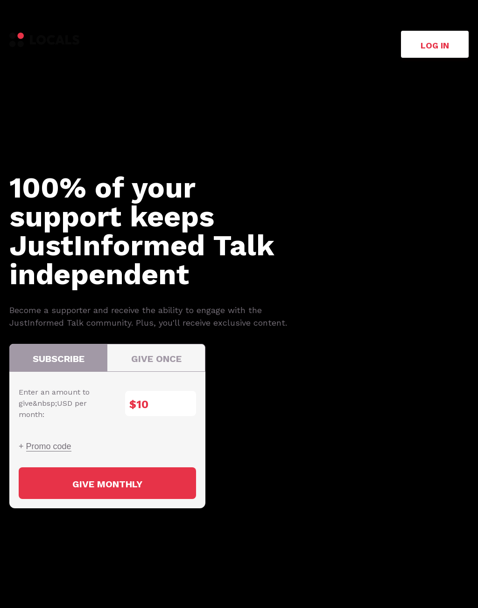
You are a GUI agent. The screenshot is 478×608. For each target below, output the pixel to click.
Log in (435, 45)
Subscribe (58, 358)
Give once (156, 358)
